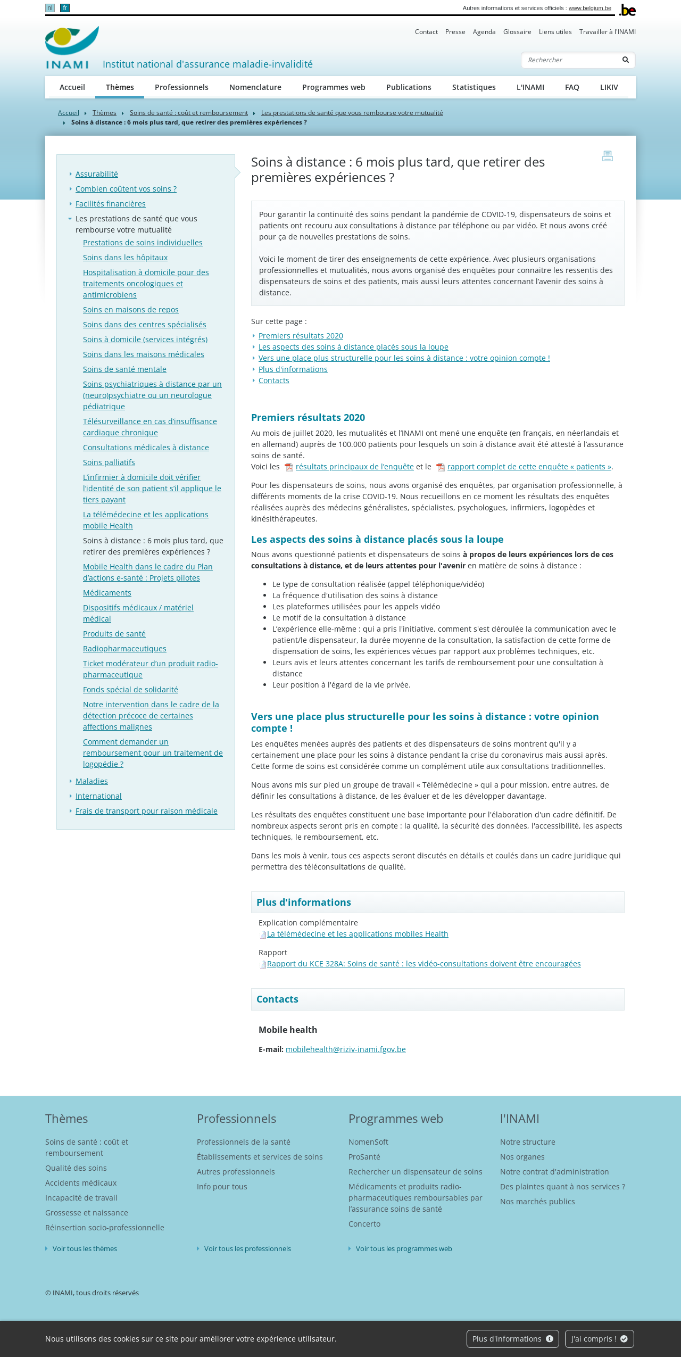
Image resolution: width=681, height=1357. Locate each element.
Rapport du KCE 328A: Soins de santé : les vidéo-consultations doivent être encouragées (424, 963)
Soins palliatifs (109, 462)
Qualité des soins (76, 1168)
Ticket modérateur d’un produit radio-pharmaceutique (150, 669)
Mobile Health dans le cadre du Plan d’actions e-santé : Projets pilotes (148, 572)
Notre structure (527, 1142)
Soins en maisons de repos (131, 309)
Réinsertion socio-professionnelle (104, 1227)
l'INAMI (519, 1118)
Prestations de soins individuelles (143, 242)
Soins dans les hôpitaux (125, 257)
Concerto (364, 1224)
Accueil (72, 87)
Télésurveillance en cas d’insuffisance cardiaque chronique (150, 426)
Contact (426, 31)
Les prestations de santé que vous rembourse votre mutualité (352, 112)
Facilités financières (111, 203)
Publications (408, 87)
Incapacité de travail (81, 1198)
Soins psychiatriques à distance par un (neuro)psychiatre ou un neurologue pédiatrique (152, 395)
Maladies (92, 781)
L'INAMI (530, 87)
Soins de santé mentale (125, 369)
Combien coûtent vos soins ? (126, 189)
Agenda (484, 31)
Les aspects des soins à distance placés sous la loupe (354, 347)
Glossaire (517, 31)
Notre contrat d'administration (554, 1171)
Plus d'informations (512, 1339)
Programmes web (334, 87)
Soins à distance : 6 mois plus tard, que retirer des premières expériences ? (153, 546)
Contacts (274, 380)
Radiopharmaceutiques (125, 648)
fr (65, 8)
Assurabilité (97, 174)
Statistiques (474, 87)
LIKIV (609, 87)
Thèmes (125, 86)
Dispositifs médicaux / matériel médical (138, 613)
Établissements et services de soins (260, 1157)
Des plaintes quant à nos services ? (562, 1186)
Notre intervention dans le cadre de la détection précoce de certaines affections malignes (151, 715)
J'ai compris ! (599, 1339)
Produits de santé (114, 633)
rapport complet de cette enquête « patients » (523, 466)
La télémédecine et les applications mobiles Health (358, 934)
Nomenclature (255, 87)
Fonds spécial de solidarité (130, 689)
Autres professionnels (236, 1171)
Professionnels (182, 87)
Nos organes (522, 1157)
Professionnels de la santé (243, 1142)
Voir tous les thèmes (85, 1248)
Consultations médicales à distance (146, 447)
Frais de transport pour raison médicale (147, 811)
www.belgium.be (590, 8)
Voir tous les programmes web (404, 1248)
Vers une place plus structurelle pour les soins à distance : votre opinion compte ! (404, 358)
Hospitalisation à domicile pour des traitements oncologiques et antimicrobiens (146, 283)
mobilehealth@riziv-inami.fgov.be (346, 1049)
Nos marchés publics (537, 1201)
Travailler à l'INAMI (607, 31)
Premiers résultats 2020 (301, 335)
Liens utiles (555, 31)
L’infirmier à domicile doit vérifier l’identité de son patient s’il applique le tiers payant (152, 488)
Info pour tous (222, 1186)
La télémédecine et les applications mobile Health (146, 520)
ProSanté (364, 1157)
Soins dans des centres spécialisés (144, 324)
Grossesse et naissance (86, 1212)
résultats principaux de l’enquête (349, 466)
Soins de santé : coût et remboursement (189, 112)
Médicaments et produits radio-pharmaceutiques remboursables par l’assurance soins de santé (415, 1197)
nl (49, 8)
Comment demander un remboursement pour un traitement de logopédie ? (153, 753)
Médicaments (107, 593)
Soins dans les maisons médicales (143, 354)
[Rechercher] (569, 60)
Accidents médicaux (81, 1183)
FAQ (572, 87)
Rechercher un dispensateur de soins (415, 1171)
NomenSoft (368, 1142)
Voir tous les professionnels (247, 1248)
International (99, 796)
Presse (455, 31)
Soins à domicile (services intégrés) (145, 339)
